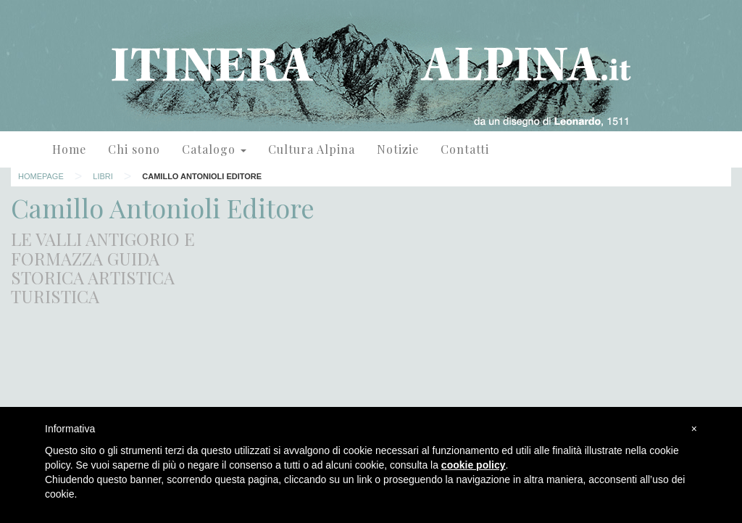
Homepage (41, 176)
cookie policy (473, 465)
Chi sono (134, 149)
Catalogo (214, 149)
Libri (103, 176)
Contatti (465, 149)
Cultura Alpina (311, 149)
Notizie (398, 149)
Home (69, 149)
